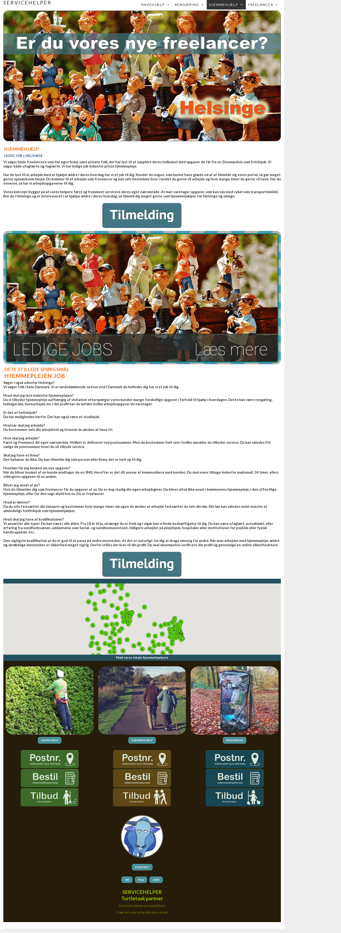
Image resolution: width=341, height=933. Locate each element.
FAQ (141, 879)
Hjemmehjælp (226, 4)
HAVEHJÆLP (49, 740)
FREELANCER (263, 4)
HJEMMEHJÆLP (142, 740)
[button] (172, 622)
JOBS (156, 879)
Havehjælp (155, 4)
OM (127, 879)
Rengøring (189, 4)
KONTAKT (142, 867)
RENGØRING (234, 740)
